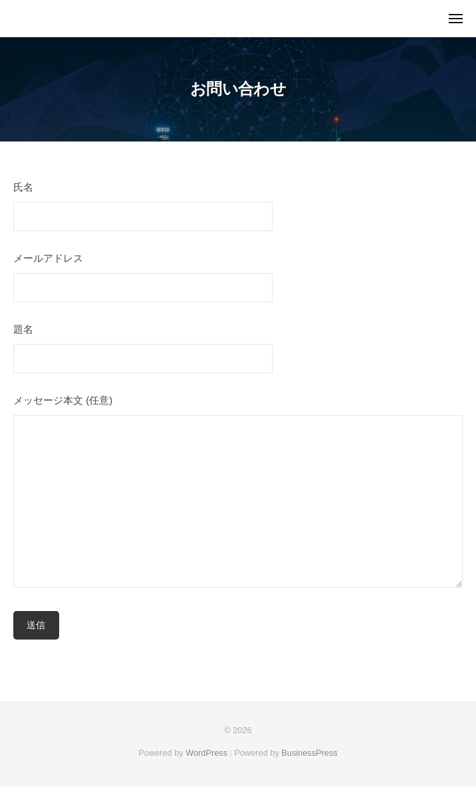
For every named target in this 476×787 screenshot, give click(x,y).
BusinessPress (309, 753)
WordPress (206, 753)
